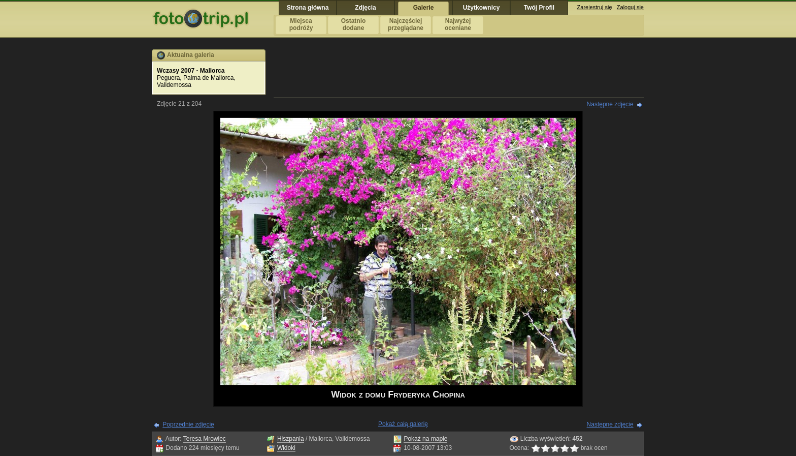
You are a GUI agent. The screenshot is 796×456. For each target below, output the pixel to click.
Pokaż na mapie (425, 438)
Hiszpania (290, 438)
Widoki (286, 447)
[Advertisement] (459, 72)
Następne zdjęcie (610, 104)
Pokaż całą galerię (403, 424)
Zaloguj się (630, 7)
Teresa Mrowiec (204, 438)
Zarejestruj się (594, 7)
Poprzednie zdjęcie (188, 424)
